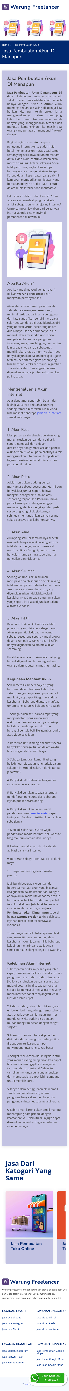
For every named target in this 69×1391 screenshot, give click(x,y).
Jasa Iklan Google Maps (50, 1365)
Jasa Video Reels (46, 1323)
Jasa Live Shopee (11, 1317)
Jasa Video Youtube (48, 1329)
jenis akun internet (49, 413)
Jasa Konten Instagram (15, 1351)
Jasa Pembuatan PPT (14, 1362)
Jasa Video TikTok (46, 1317)
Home (5, 44)
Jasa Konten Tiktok (12, 1356)
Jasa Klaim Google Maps (50, 1359)
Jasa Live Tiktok (10, 1329)
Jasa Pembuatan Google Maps (50, 1352)
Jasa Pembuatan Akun (26, 44)
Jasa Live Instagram (13, 1323)
